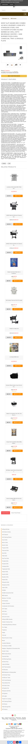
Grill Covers (4, 614)
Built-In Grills (5, 542)
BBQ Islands (13, 18)
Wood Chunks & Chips (7, 637)
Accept (11, 4)
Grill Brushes (5, 669)
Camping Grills (5, 566)
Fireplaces (4, 630)
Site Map (24, 717)
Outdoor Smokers (6, 603)
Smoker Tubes (5, 651)
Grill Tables (4, 608)
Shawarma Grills (5, 584)
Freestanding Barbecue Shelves (9, 624)
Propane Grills (5, 547)
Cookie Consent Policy (10, 717)
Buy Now (17, 195)
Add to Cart (17, 280)
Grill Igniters (4, 693)
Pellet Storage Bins (6, 706)
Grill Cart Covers (5, 616)
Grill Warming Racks (6, 659)
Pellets (3, 632)
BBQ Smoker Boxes (6, 653)
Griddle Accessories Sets (7, 592)
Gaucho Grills (5, 574)
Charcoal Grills (5, 550)
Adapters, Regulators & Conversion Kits (11, 648)
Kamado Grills (5, 563)
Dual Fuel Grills (5, 558)
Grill (9, 163)
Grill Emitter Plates (6, 675)
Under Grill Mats (5, 664)
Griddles (4, 590)
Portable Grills (5, 561)
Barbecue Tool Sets (6, 598)
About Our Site (12, 719)
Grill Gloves (4, 704)
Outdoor (4, 163)
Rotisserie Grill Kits (6, 690)
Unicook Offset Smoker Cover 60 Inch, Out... (14, 386)
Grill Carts (4, 611)
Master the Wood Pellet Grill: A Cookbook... (14, 272)
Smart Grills (4, 539)
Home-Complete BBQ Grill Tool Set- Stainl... (14, 499)
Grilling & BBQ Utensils (7, 619)
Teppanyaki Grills (6, 569)
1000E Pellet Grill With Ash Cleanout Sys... (14, 216)
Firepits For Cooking (6, 698)
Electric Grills (5, 545)
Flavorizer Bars (5, 656)
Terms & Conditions (21, 719)
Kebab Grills (5, 579)
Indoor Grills (4, 587)
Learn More (5, 4)
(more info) (16, 71)
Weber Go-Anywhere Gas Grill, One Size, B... (14, 414)
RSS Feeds (18, 717)
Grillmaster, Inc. (5, 18)
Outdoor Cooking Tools (7, 622)
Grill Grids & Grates (6, 532)
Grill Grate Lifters (6, 685)
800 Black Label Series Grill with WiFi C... (14, 471)
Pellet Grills (4, 555)
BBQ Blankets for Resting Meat (9, 672)
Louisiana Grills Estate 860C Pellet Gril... (14, 187)
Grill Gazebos (5, 600)
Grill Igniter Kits (5, 688)
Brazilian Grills (5, 577)
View (9, 195)
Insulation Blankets (6, 643)
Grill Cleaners (5, 534)
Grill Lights (4, 696)
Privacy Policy (5, 719)
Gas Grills (4, 553)
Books (3, 640)
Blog (3, 717)
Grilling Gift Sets (5, 529)
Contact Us (14, 720)
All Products (4, 709)
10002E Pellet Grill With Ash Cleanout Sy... (14, 244)
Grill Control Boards (6, 680)
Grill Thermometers (6, 667)
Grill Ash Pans (5, 661)
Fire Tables (4, 627)
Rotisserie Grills (5, 582)
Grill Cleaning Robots (6, 537)
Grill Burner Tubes (6, 677)
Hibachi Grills (5, 571)
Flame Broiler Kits (6, 682)
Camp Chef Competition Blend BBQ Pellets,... (14, 442)
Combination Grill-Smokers (8, 606)
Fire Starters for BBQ (6, 645)
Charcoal (4, 635)
